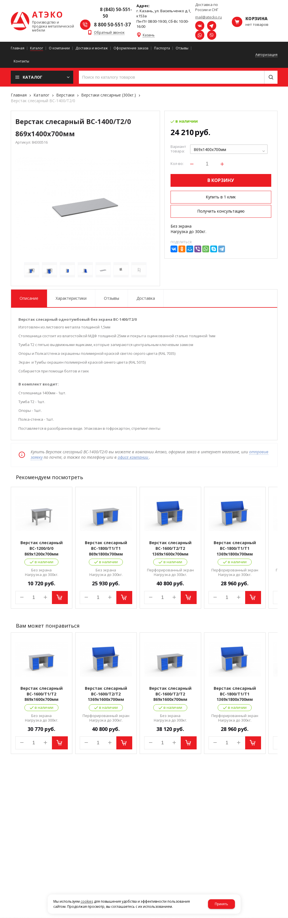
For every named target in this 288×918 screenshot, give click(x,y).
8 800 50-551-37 (112, 24)
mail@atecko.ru (208, 17)
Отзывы (111, 298)
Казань (149, 35)
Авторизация (266, 55)
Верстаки (65, 95)
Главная (19, 95)
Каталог (41, 95)
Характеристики (71, 298)
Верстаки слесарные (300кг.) (108, 95)
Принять (221, 904)
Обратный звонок (109, 33)
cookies (87, 901)
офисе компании (133, 457)
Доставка (145, 298)
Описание (29, 298)
